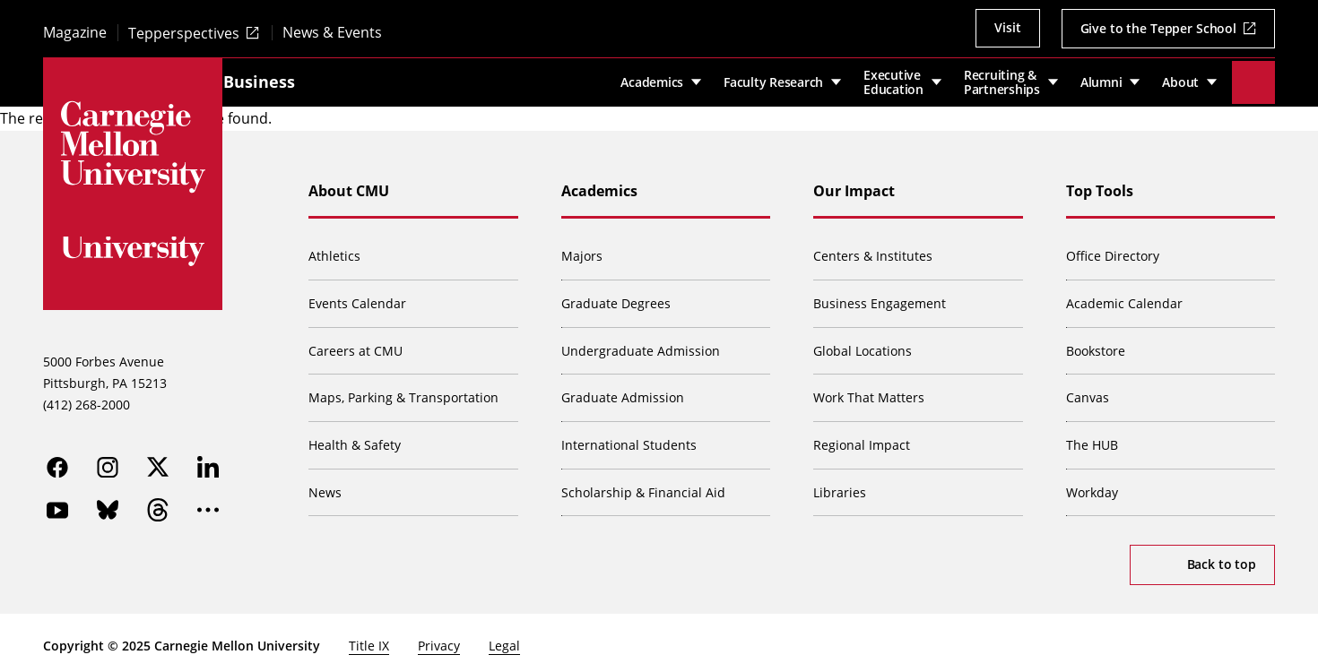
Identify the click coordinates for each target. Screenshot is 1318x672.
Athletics (334, 249)
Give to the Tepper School (1158, 28)
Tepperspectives (183, 32)
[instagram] (107, 460)
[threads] (158, 503)
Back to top (1221, 557)
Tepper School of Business (342, 78)
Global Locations (862, 343)
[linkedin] (208, 460)
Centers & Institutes (872, 249)
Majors (582, 249)
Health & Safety (354, 438)
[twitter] (158, 460)
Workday (1092, 485)
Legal (504, 639)
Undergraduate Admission (640, 343)
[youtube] (57, 503)
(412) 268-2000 (86, 397)
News (325, 485)
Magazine (75, 32)
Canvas (1087, 391)
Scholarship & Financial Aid (643, 485)
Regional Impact (861, 438)
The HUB (1092, 438)
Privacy (439, 639)
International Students (629, 438)
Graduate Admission (622, 391)
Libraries (839, 485)
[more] (208, 503)
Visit (1007, 27)
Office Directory (1112, 249)
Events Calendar (357, 297)
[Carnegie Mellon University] (132, 147)
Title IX (369, 639)
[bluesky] (107, 503)
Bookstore (1095, 343)
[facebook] (57, 460)
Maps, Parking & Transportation (403, 391)
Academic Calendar (1124, 297)
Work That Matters (868, 391)
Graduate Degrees (616, 297)
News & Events (332, 32)
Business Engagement (879, 297)
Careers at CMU (355, 343)
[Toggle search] (1253, 78)
